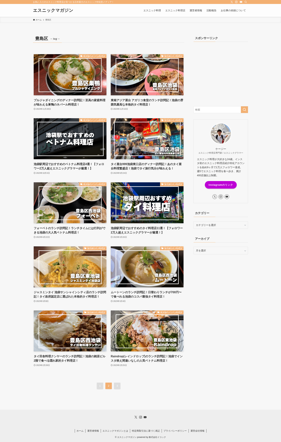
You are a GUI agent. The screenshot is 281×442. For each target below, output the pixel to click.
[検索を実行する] (244, 109)
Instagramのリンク (221, 184)
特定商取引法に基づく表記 (146, 430)
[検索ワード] (221, 109)
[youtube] (241, 2)
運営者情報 (93, 430)
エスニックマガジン (53, 10)
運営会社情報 (197, 430)
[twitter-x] (231, 2)
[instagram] (236, 2)
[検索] (245, 2)
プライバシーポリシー (175, 430)
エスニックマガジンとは (115, 430)
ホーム (80, 430)
